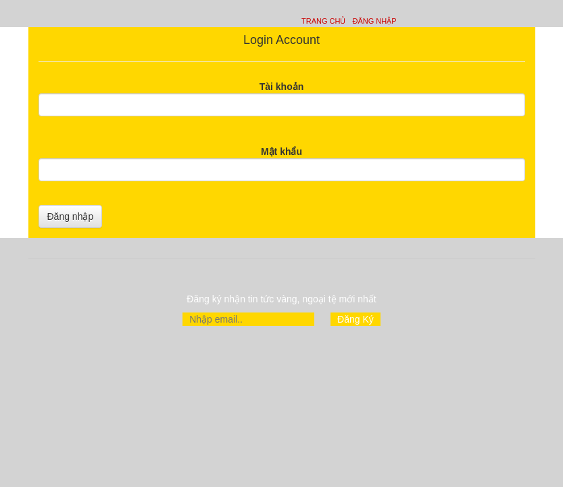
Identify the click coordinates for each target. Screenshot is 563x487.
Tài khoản (282, 86)
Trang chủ (323, 21)
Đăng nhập (374, 21)
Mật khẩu (281, 151)
